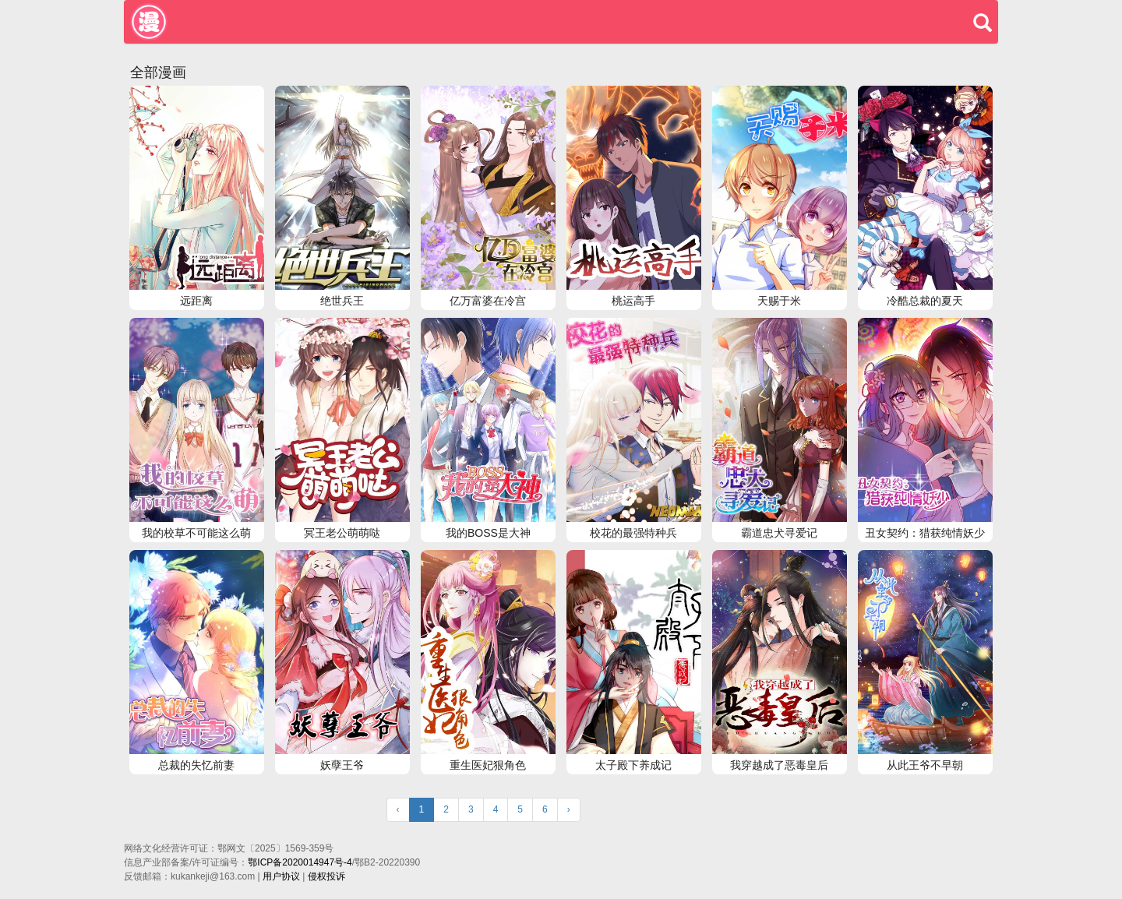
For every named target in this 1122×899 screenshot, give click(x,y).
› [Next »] (568, 809)
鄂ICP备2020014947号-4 (299, 862)
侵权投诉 (326, 876)
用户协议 (281, 876)
